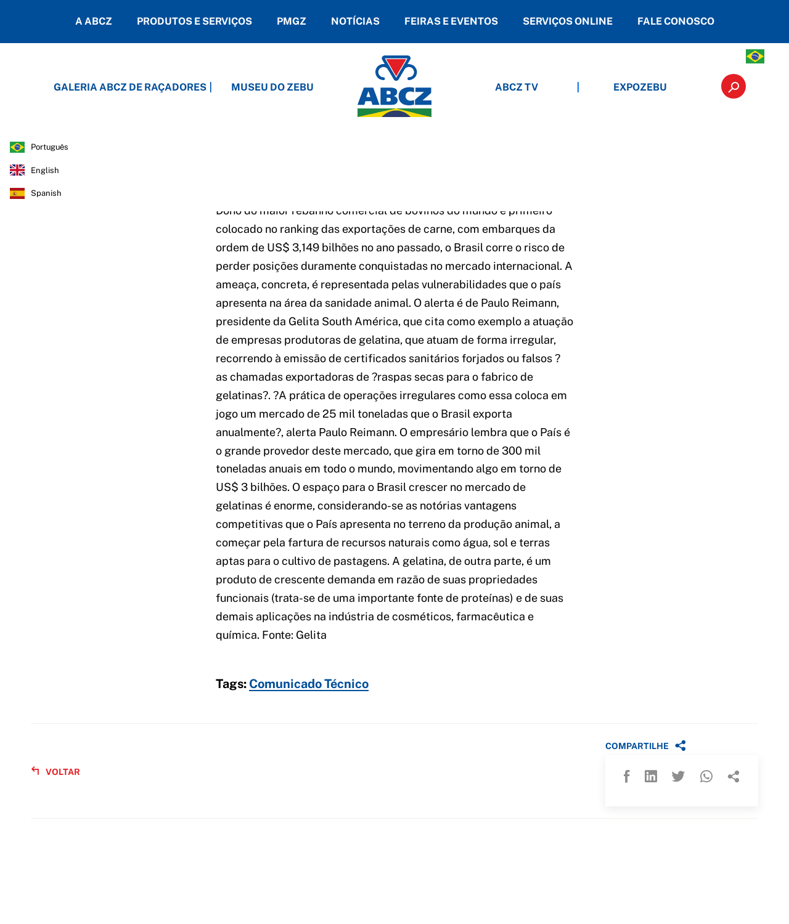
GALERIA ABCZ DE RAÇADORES (149, 87)
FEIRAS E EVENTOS (451, 21)
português (49, 147)
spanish (46, 193)
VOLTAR (55, 771)
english (45, 170)
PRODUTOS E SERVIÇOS (194, 21)
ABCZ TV (516, 87)
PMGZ (291, 21)
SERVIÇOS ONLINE (568, 21)
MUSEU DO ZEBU (272, 87)
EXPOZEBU (640, 87)
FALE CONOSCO (675, 21)
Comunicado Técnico (309, 684)
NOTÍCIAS (355, 21)
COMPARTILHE (645, 745)
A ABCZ (93, 21)
